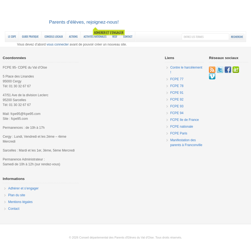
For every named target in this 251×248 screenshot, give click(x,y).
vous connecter (58, 44)
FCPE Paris (178, 133)
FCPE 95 (125, 16)
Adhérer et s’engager (23, 188)
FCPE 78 (177, 86)
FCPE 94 (177, 113)
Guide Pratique (30, 36)
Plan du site (16, 195)
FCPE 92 (177, 99)
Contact (128, 36)
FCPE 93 (177, 106)
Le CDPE (12, 36)
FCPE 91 (177, 93)
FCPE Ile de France (184, 120)
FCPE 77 (177, 79)
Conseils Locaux (54, 36)
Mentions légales (20, 202)
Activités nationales (95, 36)
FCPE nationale (181, 126)
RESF (114, 36)
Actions (73, 36)
